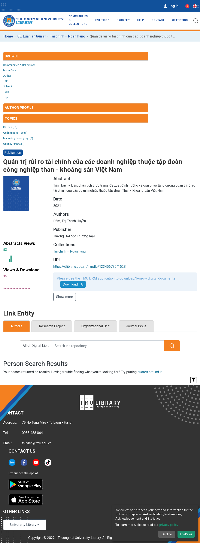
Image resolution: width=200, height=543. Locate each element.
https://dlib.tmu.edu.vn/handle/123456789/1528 (89, 267)
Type (6, 91)
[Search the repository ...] (108, 345)
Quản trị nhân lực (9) (15, 132)
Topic (6, 97)
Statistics (180, 20)
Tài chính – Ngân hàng (67, 36)
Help (140, 20)
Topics (11, 119)
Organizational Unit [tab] (95, 326)
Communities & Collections (78, 20)
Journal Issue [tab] (136, 326)
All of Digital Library (37, 346)
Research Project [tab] (52, 326)
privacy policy (168, 525)
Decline (167, 534)
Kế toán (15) (10, 127)
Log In (171, 6)
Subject (7, 86)
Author (7, 75)
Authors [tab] (16, 326)
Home (8, 36)
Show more (64, 297)
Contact (158, 20)
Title (5, 81)
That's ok (186, 534)
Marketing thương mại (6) (18, 138)
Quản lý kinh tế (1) (13, 143)
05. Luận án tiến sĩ (31, 36)
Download (73, 284)
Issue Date (9, 70)
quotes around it (149, 372)
